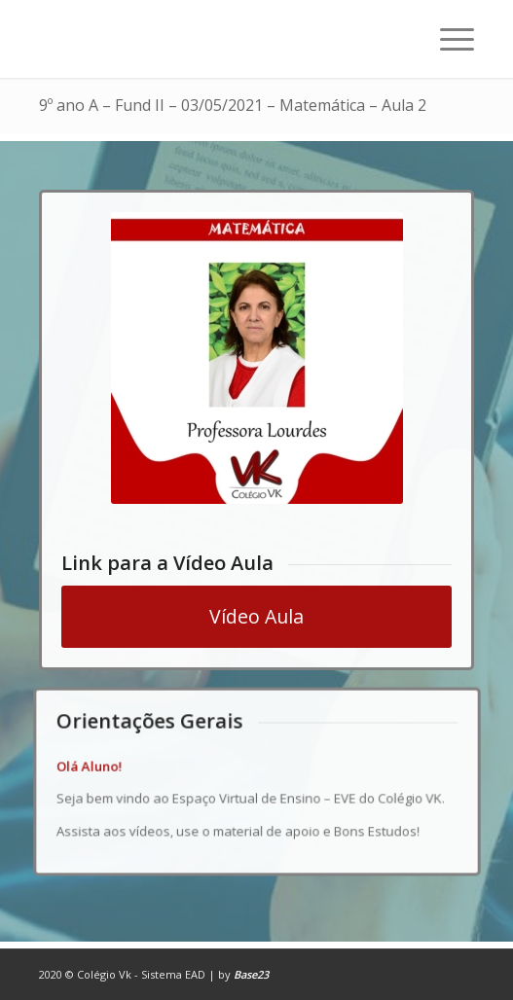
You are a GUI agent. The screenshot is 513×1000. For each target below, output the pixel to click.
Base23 (251, 974)
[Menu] (447, 39)
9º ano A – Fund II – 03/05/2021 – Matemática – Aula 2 (232, 105)
